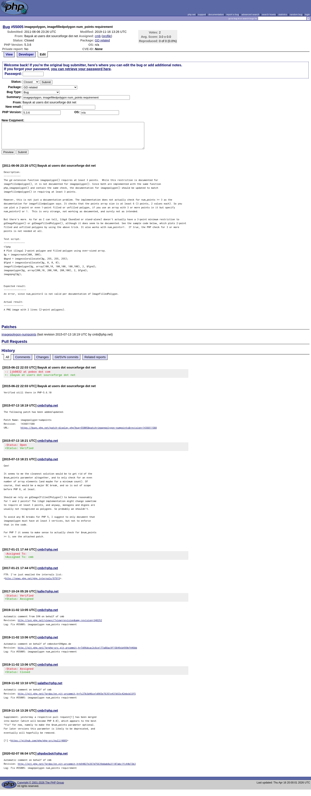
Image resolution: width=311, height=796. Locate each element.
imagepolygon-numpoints (19, 334)
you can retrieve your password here (81, 69)
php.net (191, 14)
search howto (269, 14)
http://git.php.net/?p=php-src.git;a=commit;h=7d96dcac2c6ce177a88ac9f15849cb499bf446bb (77, 652)
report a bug (232, 14)
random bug (296, 14)
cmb (98, 36)
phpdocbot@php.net (52, 760)
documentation (216, 14)
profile (107, 36)
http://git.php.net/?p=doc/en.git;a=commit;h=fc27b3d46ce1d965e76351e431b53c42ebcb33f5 (77, 700)
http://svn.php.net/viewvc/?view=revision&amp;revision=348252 (60, 625)
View (9, 54)
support (202, 14)
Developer (26, 54)
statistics (282, 14)
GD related (102, 40)
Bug (6, 27)
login (307, 14)
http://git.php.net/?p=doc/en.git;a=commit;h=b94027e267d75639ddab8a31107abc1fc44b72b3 (77, 770)
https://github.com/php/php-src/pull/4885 (39, 746)
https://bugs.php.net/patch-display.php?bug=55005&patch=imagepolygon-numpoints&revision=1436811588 (89, 428)
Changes (42, 357)
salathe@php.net (49, 689)
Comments (22, 357)
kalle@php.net (48, 595)
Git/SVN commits (66, 357)
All (7, 357)
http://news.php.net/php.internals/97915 (32, 582)
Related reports (95, 357)
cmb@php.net (47, 406)
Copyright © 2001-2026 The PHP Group (40, 789)
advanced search (250, 14)
